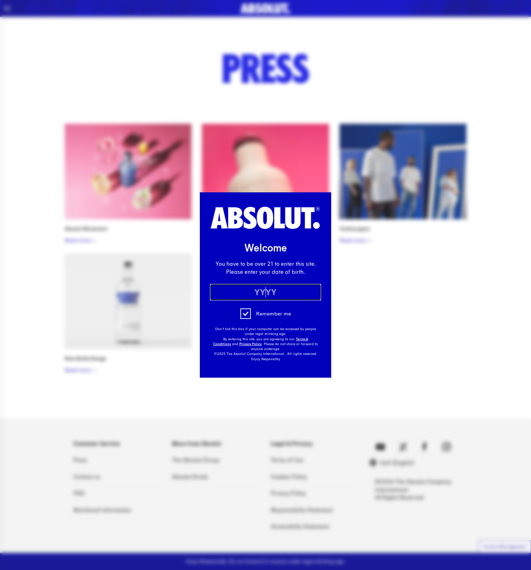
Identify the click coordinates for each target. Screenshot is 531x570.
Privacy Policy (250, 344)
